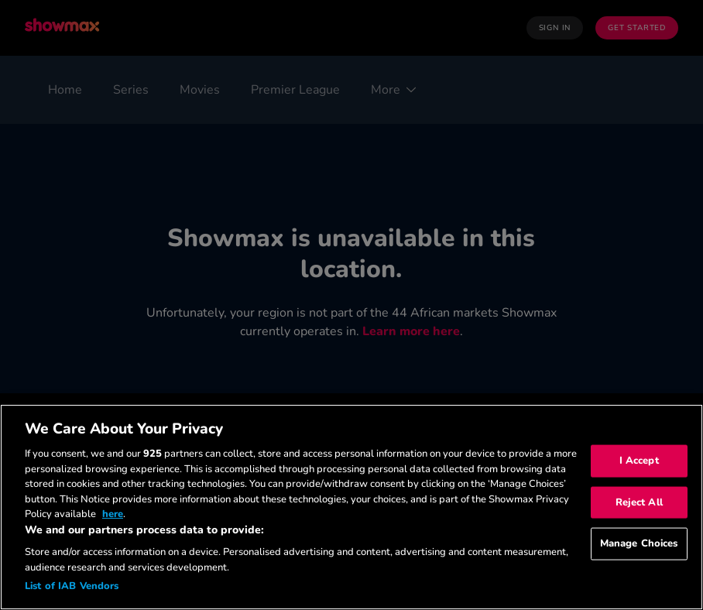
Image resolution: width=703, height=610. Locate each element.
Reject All (639, 502)
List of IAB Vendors (71, 586)
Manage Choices (639, 543)
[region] (351, 507)
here (112, 514)
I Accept (639, 461)
